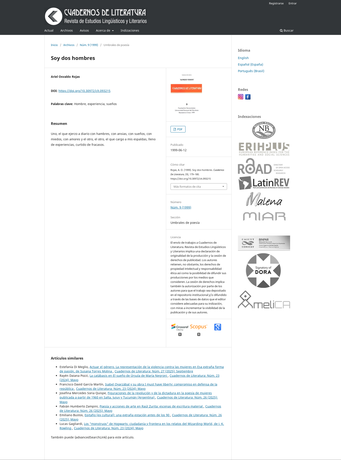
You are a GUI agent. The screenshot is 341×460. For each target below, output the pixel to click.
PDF (179, 129)
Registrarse (276, 3)
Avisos (84, 30)
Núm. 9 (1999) (89, 45)
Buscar (287, 30)
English (243, 58)
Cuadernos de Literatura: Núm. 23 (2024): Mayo (110, 389)
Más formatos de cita (187, 186)
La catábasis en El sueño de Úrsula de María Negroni (129, 375)
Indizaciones (130, 30)
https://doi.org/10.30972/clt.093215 (84, 91)
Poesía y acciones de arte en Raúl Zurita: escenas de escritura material (152, 406)
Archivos (66, 30)
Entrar (293, 3)
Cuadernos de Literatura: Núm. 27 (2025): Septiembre (154, 371)
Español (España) (250, 64)
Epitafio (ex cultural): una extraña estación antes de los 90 (127, 415)
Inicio (54, 45)
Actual (48, 30)
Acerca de (103, 30)
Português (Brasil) (251, 71)
